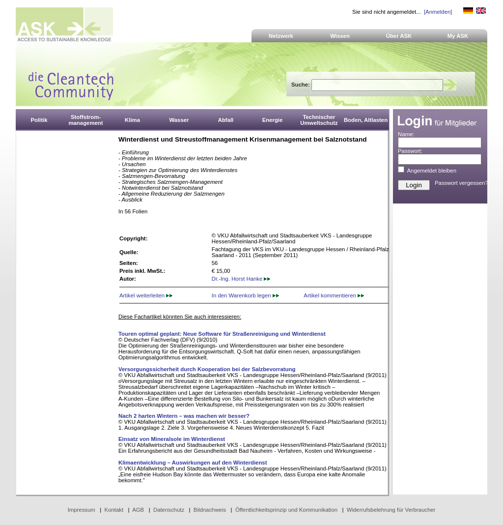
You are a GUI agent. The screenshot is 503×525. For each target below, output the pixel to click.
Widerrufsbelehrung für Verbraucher (391, 510)
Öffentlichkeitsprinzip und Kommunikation (286, 510)
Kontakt (114, 510)
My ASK (458, 36)
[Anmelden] (438, 12)
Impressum (81, 510)
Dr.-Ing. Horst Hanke (241, 279)
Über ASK (399, 36)
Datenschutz (168, 510)
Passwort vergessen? (461, 183)
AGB (138, 510)
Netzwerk (281, 36)
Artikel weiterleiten (145, 295)
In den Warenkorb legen (245, 295)
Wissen (340, 36)
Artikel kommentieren (334, 295)
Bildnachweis (210, 510)
